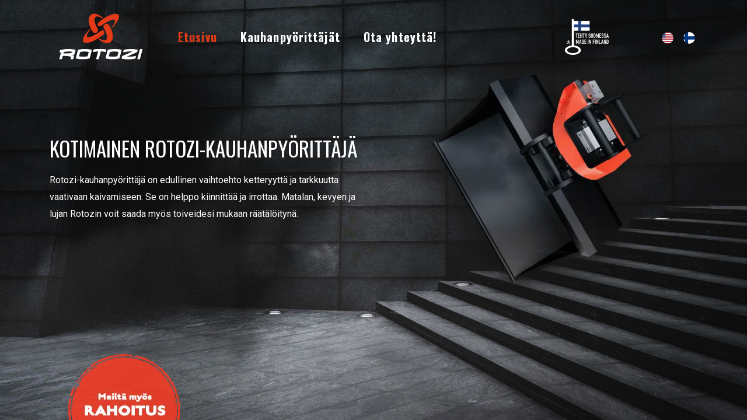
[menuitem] (197, 37)
